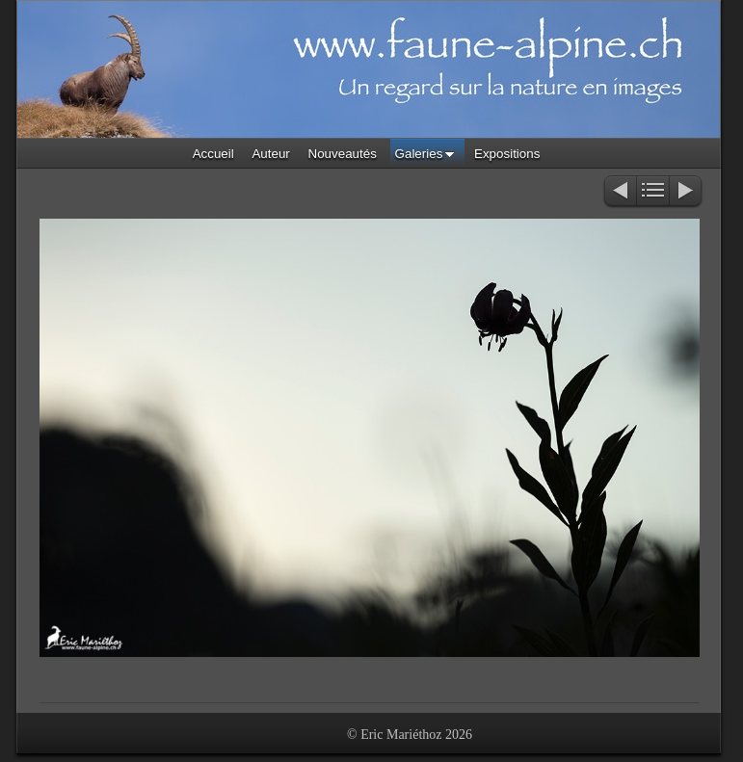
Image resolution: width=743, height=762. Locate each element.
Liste (653, 192)
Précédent (619, 192)
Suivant (686, 192)
